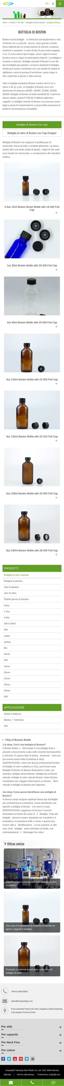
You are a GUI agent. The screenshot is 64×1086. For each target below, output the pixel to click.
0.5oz (6, 605)
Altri (6, 629)
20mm (7, 672)
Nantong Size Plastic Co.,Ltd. (28, 1070)
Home (5, 23)
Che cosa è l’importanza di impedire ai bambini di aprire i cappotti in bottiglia (30, 927)
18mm (7, 666)
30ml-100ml (10, 623)
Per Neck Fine (31, 1043)
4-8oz (7, 617)
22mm (7, 678)
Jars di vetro (10, 593)
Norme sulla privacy (25, 1074)
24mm (7, 684)
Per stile (21, 23)
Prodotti (12, 23)
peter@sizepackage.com (22, 1001)
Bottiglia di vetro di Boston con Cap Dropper (32, 133)
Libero (7, 636)
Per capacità (31, 1035)
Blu (5, 648)
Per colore (31, 1051)
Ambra (7, 642)
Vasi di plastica (11, 587)
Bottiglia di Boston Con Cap (32, 124)
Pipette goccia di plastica (16, 599)
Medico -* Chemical (13, 720)
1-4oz (7, 611)
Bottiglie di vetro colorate (35, 23)
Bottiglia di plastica (13, 581)
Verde (7, 654)
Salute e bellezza (12, 714)
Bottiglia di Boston (53, 23)
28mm (7, 690)
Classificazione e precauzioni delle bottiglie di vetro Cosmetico (31, 883)
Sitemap (7, 1074)
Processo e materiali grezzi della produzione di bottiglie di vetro (29, 971)
